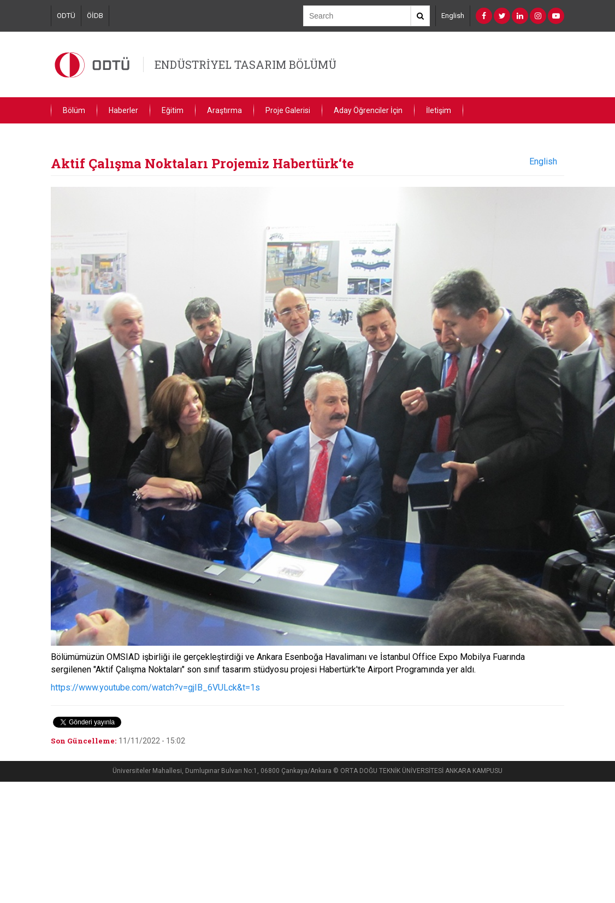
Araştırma (224, 110)
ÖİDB (95, 15)
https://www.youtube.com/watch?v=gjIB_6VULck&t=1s (155, 687)
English (452, 15)
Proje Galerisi (287, 110)
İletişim (438, 110)
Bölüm (74, 110)
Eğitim (173, 110)
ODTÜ (66, 15)
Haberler (123, 110)
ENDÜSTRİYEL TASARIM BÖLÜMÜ (245, 64)
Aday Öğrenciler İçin (368, 110)
